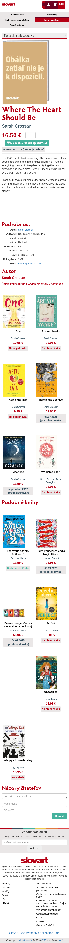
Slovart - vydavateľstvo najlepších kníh (34, 932)
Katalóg (5, 891)
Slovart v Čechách (45, 925)
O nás (39, 917)
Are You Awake (51, 331)
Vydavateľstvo (17, 14)
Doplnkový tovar (17, 25)
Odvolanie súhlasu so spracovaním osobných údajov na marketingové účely (51, 903)
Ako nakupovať (43, 883)
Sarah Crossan (16, 126)
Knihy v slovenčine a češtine (17, 20)
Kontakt (40, 921)
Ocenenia (6, 887)
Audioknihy (52, 14)
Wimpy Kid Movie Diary (18, 760)
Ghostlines (50, 691)
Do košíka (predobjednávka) (27, 143)
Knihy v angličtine (51, 20)
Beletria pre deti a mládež (30, 263)
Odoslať (59, 816)
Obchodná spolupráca (47, 914)
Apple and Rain (18, 399)
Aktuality (6, 883)
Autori (5, 895)
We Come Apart (50, 471)
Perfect (51, 623)
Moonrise (18, 471)
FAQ (4, 899)
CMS (43, 940)
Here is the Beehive (51, 399)
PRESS (5, 903)
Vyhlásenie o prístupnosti (48, 910)
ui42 (61, 940)
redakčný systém (24, 940)
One (18, 331)
